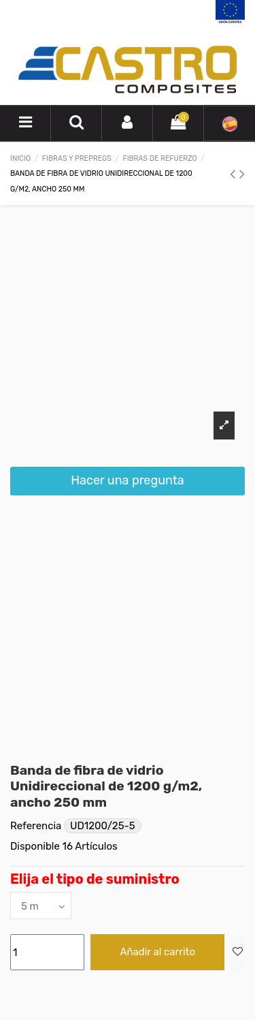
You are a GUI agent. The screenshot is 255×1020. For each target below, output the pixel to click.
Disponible (35, 846)
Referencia (35, 826)
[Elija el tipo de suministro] (40, 905)
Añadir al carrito (157, 952)
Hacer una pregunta (127, 480)
